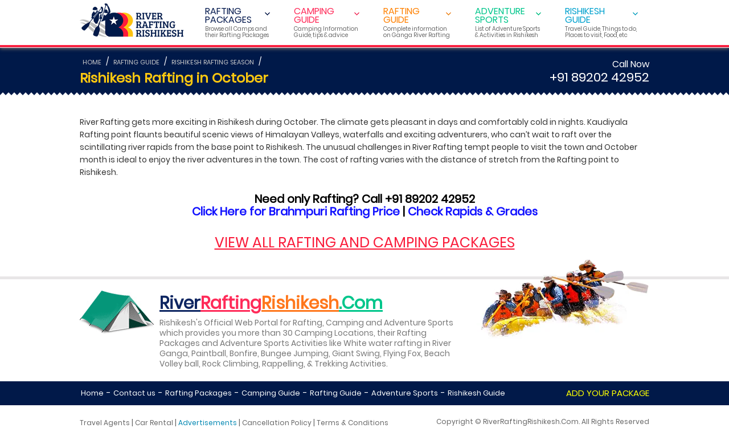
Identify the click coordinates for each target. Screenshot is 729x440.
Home (92, 393)
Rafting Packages (198, 393)
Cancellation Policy (277, 422)
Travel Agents (105, 422)
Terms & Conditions (352, 422)
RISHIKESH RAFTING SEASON (212, 62)
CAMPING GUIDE (326, 22)
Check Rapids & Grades (473, 211)
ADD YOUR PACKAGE (607, 393)
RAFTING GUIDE (417, 22)
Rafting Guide (336, 393)
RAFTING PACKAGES (237, 22)
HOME (92, 62)
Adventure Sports (404, 393)
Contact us (134, 393)
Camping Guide (270, 393)
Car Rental (154, 422)
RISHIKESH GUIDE (601, 22)
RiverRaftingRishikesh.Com (531, 421)
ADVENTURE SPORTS (508, 22)
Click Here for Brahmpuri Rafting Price (296, 211)
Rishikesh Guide (476, 393)
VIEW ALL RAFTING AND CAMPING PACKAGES (365, 242)
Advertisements (207, 422)
